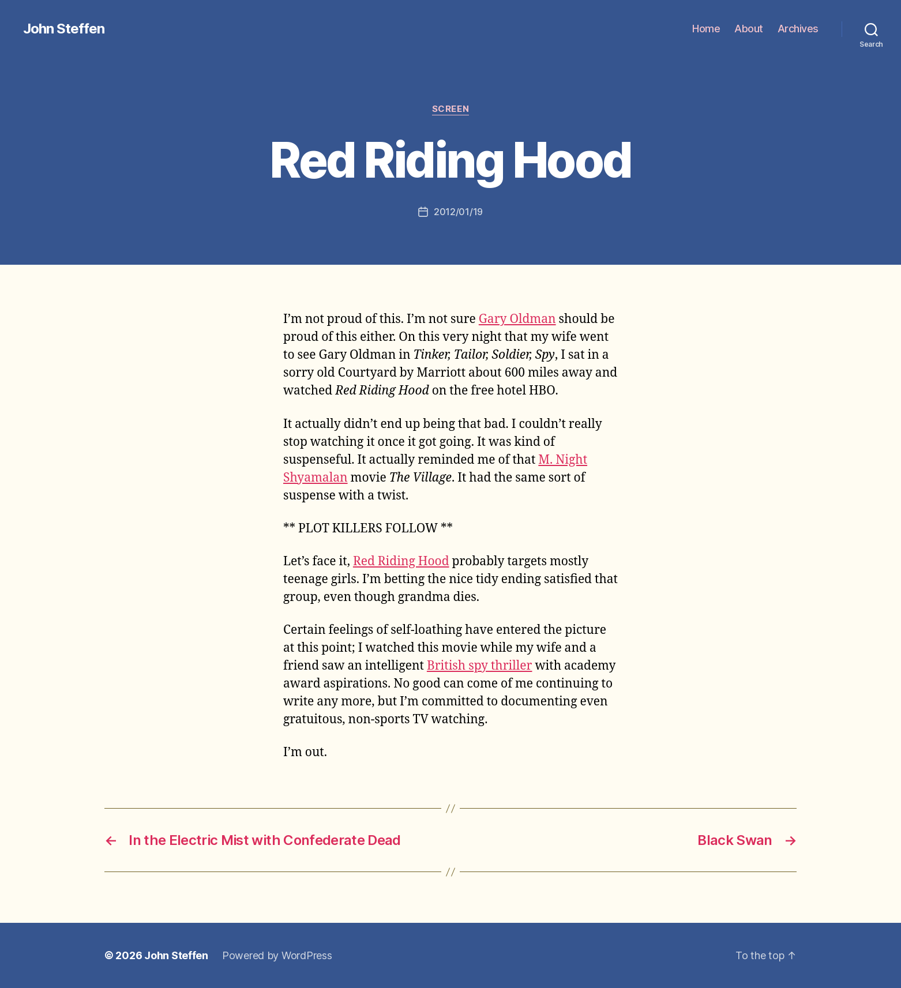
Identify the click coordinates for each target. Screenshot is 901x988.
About (748, 28)
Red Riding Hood (401, 561)
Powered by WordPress (277, 955)
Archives (798, 28)
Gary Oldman (517, 319)
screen (450, 109)
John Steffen (63, 29)
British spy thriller (479, 666)
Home (706, 28)
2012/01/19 (458, 211)
